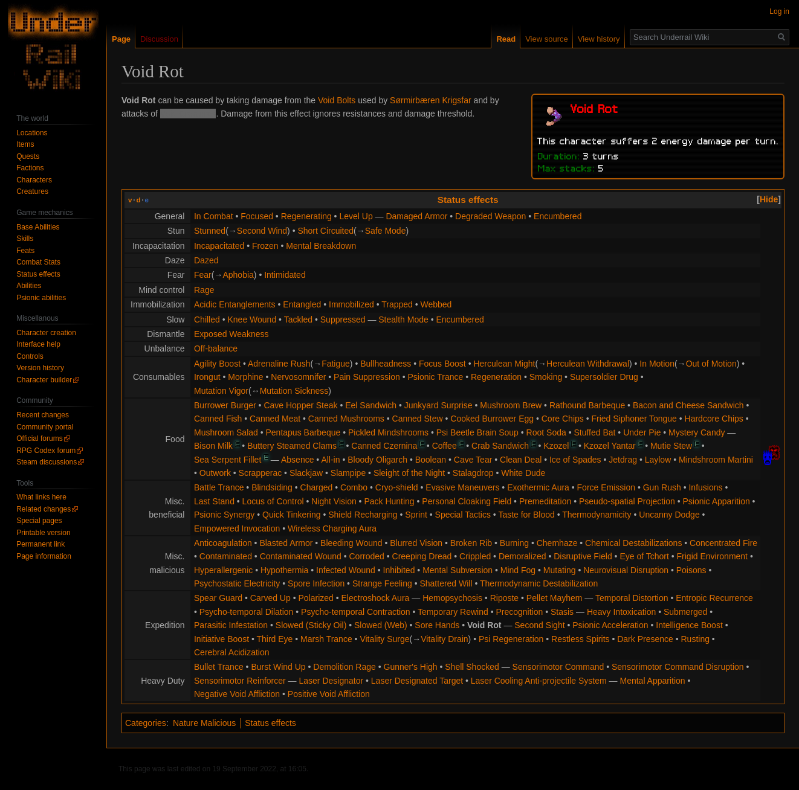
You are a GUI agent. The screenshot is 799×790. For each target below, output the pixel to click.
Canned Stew (417, 418)
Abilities (28, 285)
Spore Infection (316, 583)
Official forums (39, 438)
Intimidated (284, 275)
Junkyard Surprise (438, 405)
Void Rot (484, 625)
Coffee (444, 446)
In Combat (213, 216)
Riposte (504, 598)
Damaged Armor (416, 216)
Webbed (436, 304)
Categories (145, 723)
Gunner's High (411, 667)
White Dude (523, 473)
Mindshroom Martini (716, 459)
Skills (24, 238)
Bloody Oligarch (377, 459)
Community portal (44, 427)
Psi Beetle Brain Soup (477, 432)
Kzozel (556, 446)
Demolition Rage (344, 667)
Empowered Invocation (237, 528)
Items (25, 144)
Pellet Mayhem (554, 598)
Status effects (468, 199)
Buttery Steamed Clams (292, 446)
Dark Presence (645, 639)
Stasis (562, 612)
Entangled (302, 304)
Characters (34, 180)
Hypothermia (284, 570)
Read (506, 38)
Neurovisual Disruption (625, 570)
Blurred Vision (416, 543)
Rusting (695, 639)
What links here (41, 497)
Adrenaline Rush (279, 363)
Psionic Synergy (224, 514)
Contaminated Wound (300, 556)
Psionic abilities (41, 298)
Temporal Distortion (631, 598)
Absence (297, 459)
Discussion (159, 38)
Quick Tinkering (291, 514)
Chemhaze (557, 543)
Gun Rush (662, 487)
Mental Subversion (457, 570)
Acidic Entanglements (235, 304)
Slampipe (348, 473)
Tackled (298, 319)
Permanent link (40, 544)
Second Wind (262, 231)
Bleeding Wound (351, 543)
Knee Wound (251, 319)
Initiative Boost (221, 639)
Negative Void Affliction (237, 694)
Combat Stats (38, 262)
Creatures (32, 191)
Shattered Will (445, 583)
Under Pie (642, 432)
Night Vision (333, 501)
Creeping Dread (422, 556)
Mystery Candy (696, 432)
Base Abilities (37, 227)
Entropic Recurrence (714, 598)
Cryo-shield (396, 487)
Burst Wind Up (278, 667)
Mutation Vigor (221, 391)
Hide (769, 199)
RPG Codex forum (46, 450)
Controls (30, 356)
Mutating (559, 570)
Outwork (215, 473)
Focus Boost (442, 363)
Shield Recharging (362, 514)
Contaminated (225, 556)
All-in (330, 459)
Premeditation (545, 501)
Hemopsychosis (452, 598)
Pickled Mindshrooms (388, 432)
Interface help (38, 344)
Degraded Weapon (490, 216)
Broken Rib (471, 543)
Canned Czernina (384, 446)
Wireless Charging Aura (332, 528)
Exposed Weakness (231, 334)
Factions (30, 168)
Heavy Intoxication (621, 612)
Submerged (685, 612)
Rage (204, 290)
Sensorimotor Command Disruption (678, 667)
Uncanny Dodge (669, 514)
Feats (25, 250)
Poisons (691, 570)
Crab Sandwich (500, 446)
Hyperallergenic (223, 570)
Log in (779, 11)
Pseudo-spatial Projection (627, 501)
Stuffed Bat (594, 432)
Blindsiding (272, 487)
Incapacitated (219, 246)
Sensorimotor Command (558, 667)
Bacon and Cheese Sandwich (688, 405)
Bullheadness (385, 363)
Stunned (209, 231)
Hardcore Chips (714, 418)
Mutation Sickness (294, 391)
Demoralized (522, 556)
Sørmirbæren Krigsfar (430, 100)
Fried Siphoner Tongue (633, 418)
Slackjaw (306, 473)
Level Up (355, 216)
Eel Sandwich (370, 405)
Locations (31, 133)
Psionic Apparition (715, 501)
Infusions (705, 487)
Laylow (658, 459)
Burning (514, 543)
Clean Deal (521, 459)
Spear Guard (218, 598)
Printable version (43, 532)
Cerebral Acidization (232, 652)
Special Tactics (463, 514)
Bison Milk (213, 446)
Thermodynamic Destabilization (539, 583)
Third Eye (274, 639)
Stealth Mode (403, 319)
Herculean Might (504, 363)
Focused (257, 216)
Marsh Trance (326, 639)
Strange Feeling (382, 583)
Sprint (416, 514)
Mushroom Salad (226, 432)
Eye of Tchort (643, 556)
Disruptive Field (583, 556)
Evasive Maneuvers (462, 487)
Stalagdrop (473, 473)
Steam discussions (46, 462)
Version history (40, 368)
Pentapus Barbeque (303, 432)
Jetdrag (623, 459)
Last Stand (214, 501)
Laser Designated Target (417, 681)
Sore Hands (437, 625)
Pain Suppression (367, 377)
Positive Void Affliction (329, 694)
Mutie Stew (671, 446)
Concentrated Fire (723, 543)
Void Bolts (336, 100)
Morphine (245, 377)
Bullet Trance (219, 667)
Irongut (207, 377)
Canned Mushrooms (346, 418)
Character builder (44, 380)
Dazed (206, 260)
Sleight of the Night (409, 473)
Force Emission (606, 487)
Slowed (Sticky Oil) (311, 625)
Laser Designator (331, 681)
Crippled (475, 556)
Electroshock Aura (375, 598)
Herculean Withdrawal (587, 363)
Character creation (46, 333)
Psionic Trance (435, 377)
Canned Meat (275, 418)
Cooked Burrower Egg (492, 418)
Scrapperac (260, 473)
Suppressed (343, 319)
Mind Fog (517, 570)
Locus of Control (273, 501)
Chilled (207, 319)
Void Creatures (188, 113)
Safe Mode (385, 231)
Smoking (545, 377)
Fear (203, 275)
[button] (769, 199)
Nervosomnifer (298, 377)
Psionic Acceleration (610, 625)
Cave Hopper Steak (300, 405)
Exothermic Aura (538, 487)
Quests (27, 156)
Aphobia (237, 275)
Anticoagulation (223, 543)
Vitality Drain (444, 639)
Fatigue (336, 363)
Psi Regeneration (511, 639)
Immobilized (351, 304)
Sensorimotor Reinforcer (240, 681)
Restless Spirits (580, 639)
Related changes (43, 509)
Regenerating (306, 216)
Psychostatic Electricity (237, 583)
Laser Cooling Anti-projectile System (539, 681)
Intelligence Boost (689, 625)
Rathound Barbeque (587, 405)
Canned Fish (218, 418)
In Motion (656, 363)
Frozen (265, 246)
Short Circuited (325, 231)
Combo (353, 487)
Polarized (315, 598)
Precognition (519, 612)
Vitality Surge (384, 639)
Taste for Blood (526, 514)
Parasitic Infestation (231, 625)
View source (546, 38)
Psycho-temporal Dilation (246, 612)
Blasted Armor (285, 543)
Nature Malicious (204, 723)
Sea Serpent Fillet (227, 459)
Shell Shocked (472, 667)
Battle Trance (219, 487)
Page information (43, 556)
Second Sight (539, 625)
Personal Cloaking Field (466, 501)
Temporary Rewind (453, 612)
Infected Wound (345, 570)
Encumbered (557, 216)
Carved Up (270, 598)
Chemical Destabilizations (633, 543)
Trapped (397, 304)
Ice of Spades (575, 459)
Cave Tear (473, 459)
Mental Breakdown (321, 246)
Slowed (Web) (380, 625)
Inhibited (399, 570)
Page (121, 38)
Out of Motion (711, 363)
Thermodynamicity (596, 514)
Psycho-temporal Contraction (355, 612)
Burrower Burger (225, 405)
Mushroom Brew (511, 405)
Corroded (366, 556)
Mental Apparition (652, 681)
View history (599, 38)
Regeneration (496, 377)
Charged (316, 487)
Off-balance (216, 348)
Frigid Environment (712, 556)
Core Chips (563, 418)
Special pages (39, 520)
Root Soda (546, 432)
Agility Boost (217, 363)
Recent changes (42, 415)
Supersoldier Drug (604, 377)
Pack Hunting (389, 501)
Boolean (430, 459)
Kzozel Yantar (610, 446)
